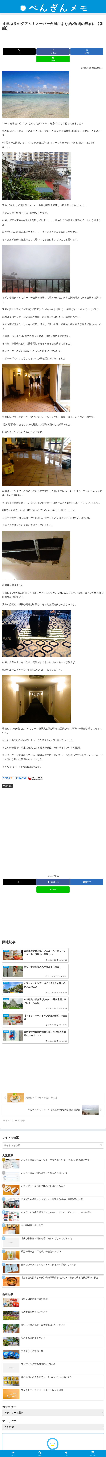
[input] (53, 1096)
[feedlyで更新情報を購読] (53, 1418)
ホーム (18, 1444)
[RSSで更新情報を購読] (57, 1418)
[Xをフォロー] (48, 1418)
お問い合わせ (27, 1448)
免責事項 (53, 1444)
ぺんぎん (53, 1405)
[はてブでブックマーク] (86, 51)
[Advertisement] (53, 39)
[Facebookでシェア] (52, 51)
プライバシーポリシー (87, 1444)
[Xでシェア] (19, 51)
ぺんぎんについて (79, 1448)
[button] (101, 1096)
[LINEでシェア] (52, 59)
